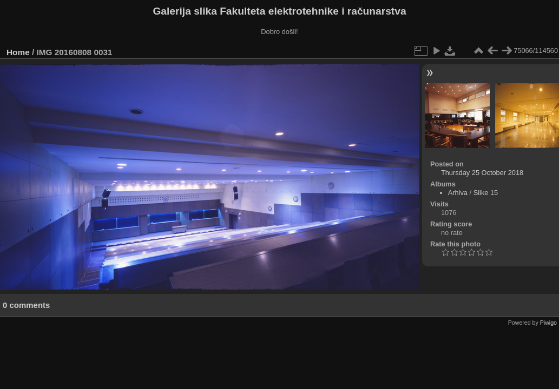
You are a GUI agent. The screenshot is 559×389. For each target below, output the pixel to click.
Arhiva (458, 193)
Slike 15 (485, 193)
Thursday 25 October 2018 (482, 173)
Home (18, 52)
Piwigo (548, 322)
